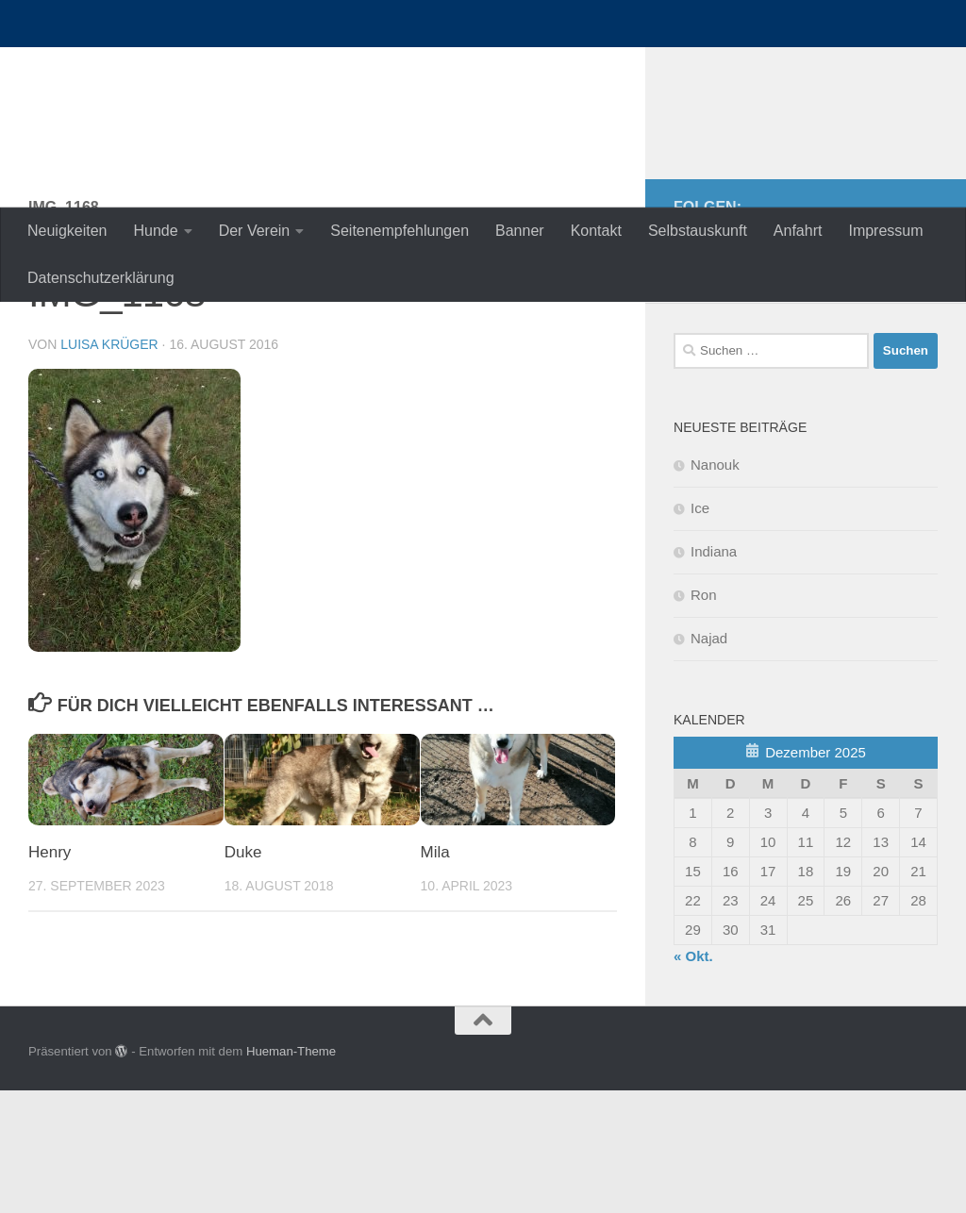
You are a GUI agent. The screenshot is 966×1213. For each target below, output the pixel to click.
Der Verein (255, 231)
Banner (519, 231)
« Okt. (693, 1079)
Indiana (714, 674)
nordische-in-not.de (209, 65)
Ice (700, 631)
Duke (243, 975)
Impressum (885, 231)
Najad (709, 761)
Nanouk (715, 587)
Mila (435, 975)
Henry (49, 975)
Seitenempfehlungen (399, 231)
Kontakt (596, 231)
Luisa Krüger (109, 466)
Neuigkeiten (67, 231)
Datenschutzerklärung (101, 278)
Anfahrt (798, 231)
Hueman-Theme (291, 1174)
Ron (704, 717)
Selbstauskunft (697, 231)
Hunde (156, 231)
